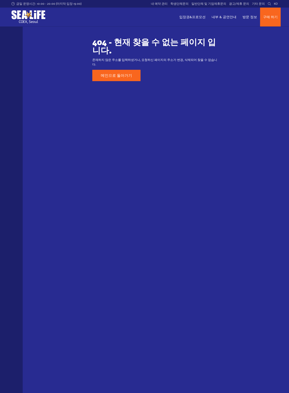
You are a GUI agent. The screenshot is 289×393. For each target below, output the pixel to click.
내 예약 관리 (159, 3)
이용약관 (227, 307)
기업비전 (165, 320)
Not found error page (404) (82, 287)
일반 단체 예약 (44, 327)
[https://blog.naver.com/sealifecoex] (274, 379)
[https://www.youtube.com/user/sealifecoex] (264, 379)
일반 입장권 (42, 307)
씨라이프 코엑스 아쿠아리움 (48, 287)
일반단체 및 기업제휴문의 (208, 3)
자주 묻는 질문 (106, 320)
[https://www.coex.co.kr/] (113, 357)
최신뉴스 (165, 327)
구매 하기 (270, 17)
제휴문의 (165, 333)
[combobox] (138, 257)
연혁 (162, 314)
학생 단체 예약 (44, 320)
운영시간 (102, 307)
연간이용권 (41, 314)
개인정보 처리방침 (233, 314)
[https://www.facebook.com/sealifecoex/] (245, 379)
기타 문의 (258, 3)
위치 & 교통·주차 (107, 314)
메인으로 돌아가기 (116, 75)
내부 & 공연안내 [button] (224, 17)
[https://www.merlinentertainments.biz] (47, 357)
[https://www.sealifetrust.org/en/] (77, 357)
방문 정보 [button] (249, 17)
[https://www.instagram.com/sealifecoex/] (255, 379)
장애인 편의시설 (107, 327)
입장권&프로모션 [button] (192, 17)
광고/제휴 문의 (239, 3)
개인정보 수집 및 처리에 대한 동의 (244, 320)
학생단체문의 (179, 3)
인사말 (163, 307)
